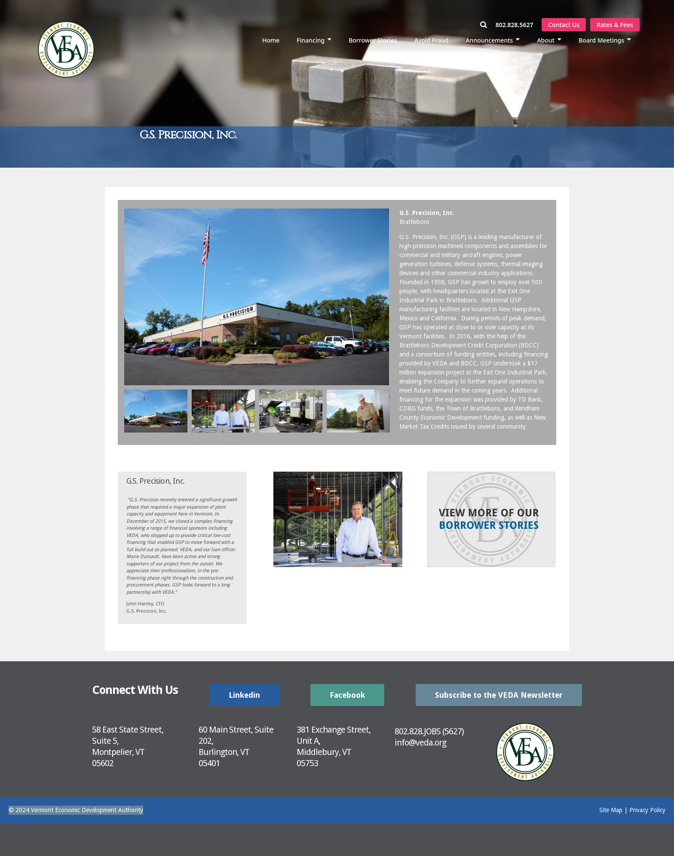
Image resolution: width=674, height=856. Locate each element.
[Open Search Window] (488, 25)
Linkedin (244, 695)
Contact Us (563, 25)
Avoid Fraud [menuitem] (431, 40)
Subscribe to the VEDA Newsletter (499, 695)
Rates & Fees (615, 25)
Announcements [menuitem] (489, 40)
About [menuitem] (546, 40)
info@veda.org (420, 742)
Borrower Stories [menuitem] (373, 40)
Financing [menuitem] (311, 40)
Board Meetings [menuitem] (601, 40)
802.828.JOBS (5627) (429, 731)
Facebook (347, 695)
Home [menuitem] (270, 40)
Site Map (610, 810)
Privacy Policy (647, 810)
